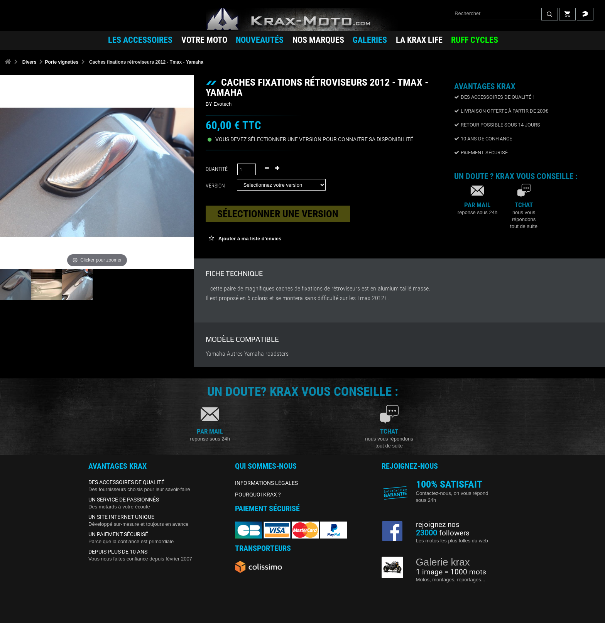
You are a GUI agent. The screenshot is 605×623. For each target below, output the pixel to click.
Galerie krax (443, 562)
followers (443, 533)
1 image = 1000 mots (451, 572)
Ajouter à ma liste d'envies (249, 238)
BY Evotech (219, 104)
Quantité (217, 169)
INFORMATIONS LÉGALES (266, 483)
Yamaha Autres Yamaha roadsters (247, 353)
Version (216, 185)
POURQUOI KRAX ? (258, 494)
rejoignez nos (438, 524)
